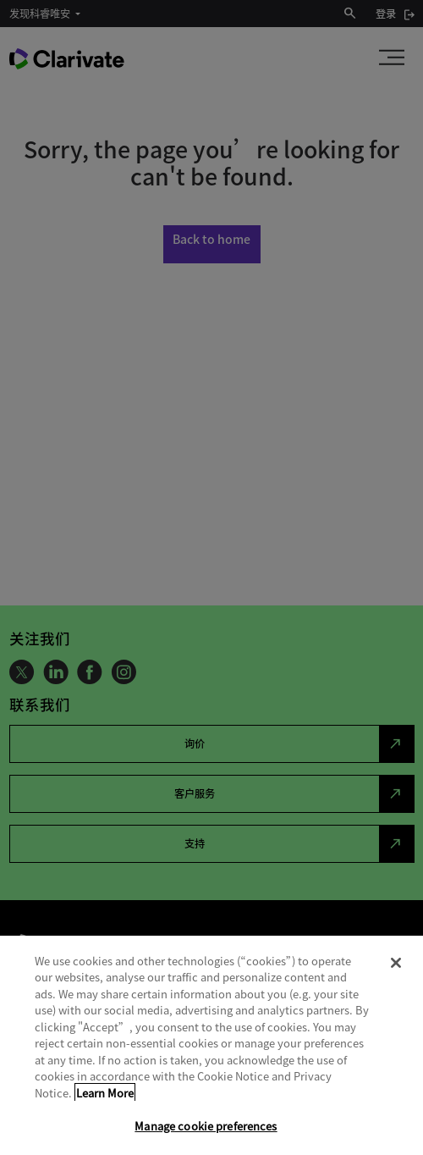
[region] (211, 1045)
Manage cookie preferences (206, 1126)
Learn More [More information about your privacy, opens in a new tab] (105, 1093)
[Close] (396, 962)
